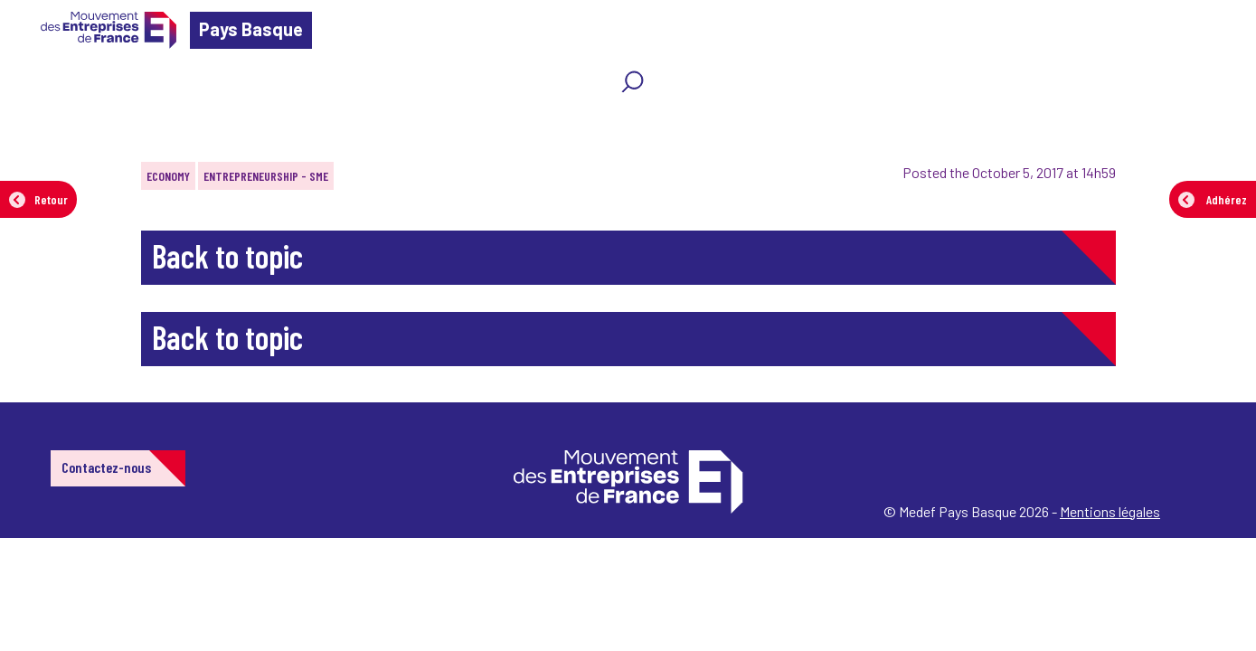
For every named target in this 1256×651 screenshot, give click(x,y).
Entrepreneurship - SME (265, 176)
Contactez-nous (106, 467)
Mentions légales (1110, 511)
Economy (168, 176)
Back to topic (227, 255)
